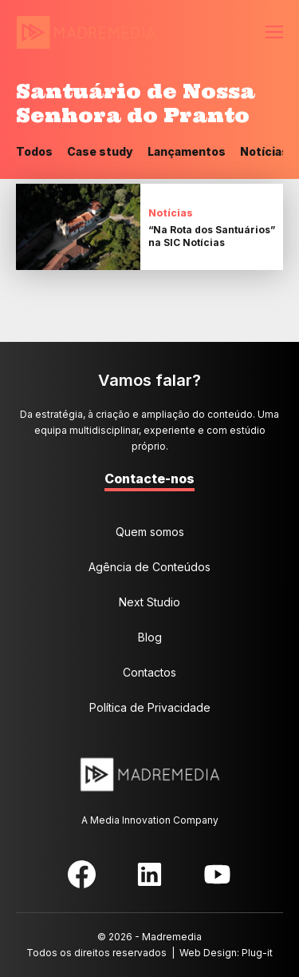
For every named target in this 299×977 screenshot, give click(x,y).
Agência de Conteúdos (149, 567)
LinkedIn (149, 874)
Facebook (82, 874)
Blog (150, 637)
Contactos (149, 672)
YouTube (217, 874)
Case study (100, 151)
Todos (34, 151)
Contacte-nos (149, 479)
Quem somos (150, 531)
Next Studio (149, 602)
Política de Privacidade (149, 707)
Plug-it (257, 953)
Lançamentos (187, 151)
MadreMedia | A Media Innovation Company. (86, 33)
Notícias (264, 151)
